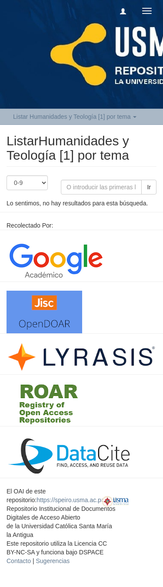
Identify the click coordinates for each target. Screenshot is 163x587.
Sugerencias (53, 560)
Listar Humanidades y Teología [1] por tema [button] (74, 116)
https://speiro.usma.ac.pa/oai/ (76, 499)
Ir (149, 187)
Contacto (19, 560)
